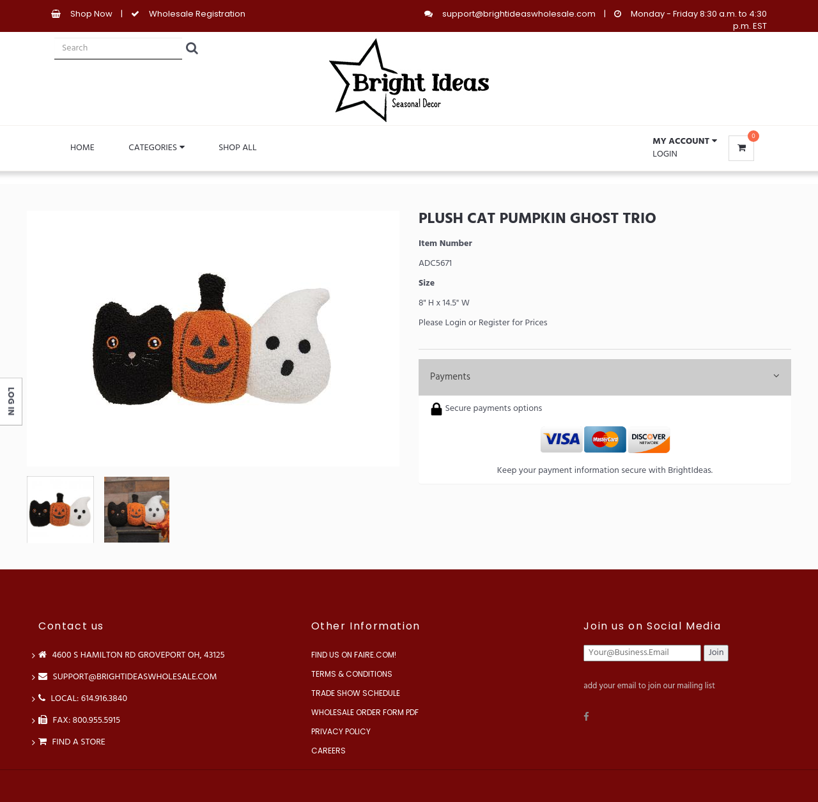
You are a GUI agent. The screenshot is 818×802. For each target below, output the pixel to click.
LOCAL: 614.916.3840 (82, 698)
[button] (684, 141)
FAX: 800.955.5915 (79, 720)
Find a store (71, 742)
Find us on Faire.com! (353, 654)
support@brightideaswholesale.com (519, 14)
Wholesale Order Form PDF (365, 712)
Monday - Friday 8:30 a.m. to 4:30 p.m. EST (699, 20)
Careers (328, 750)
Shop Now (91, 14)
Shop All (238, 148)
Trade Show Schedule (355, 693)
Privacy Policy (341, 731)
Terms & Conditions (351, 673)
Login (664, 154)
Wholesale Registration (197, 14)
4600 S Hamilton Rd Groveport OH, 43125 (131, 655)
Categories (156, 148)
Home (82, 148)
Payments (605, 377)
